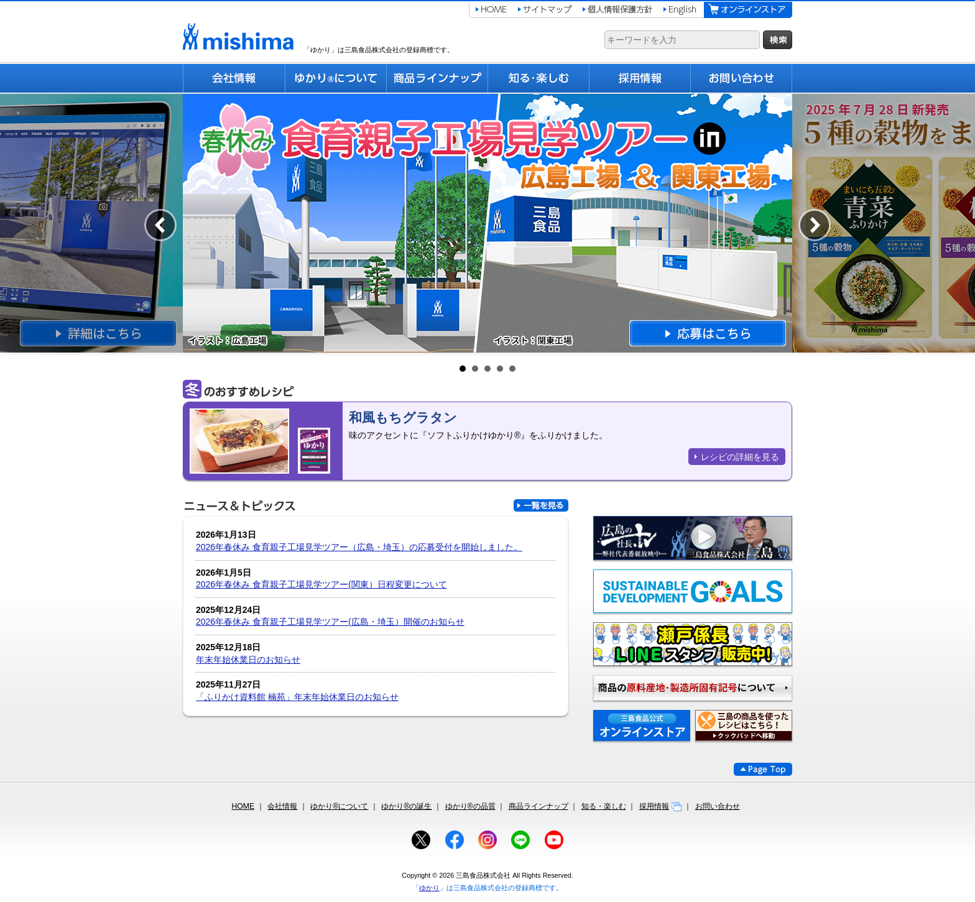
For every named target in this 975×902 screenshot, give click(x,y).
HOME (242, 806)
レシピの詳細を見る (740, 457)
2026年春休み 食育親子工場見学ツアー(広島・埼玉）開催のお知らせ (330, 622)
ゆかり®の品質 (470, 806)
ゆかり (429, 887)
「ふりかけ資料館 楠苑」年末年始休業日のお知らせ (297, 697)
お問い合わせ (717, 806)
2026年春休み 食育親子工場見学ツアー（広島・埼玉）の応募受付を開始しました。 (359, 547)
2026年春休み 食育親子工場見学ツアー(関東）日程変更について (321, 584)
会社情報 (282, 806)
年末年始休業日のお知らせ (248, 660)
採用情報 (660, 806)
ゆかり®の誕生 (406, 806)
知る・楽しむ (603, 806)
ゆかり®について (339, 806)
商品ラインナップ (538, 806)
